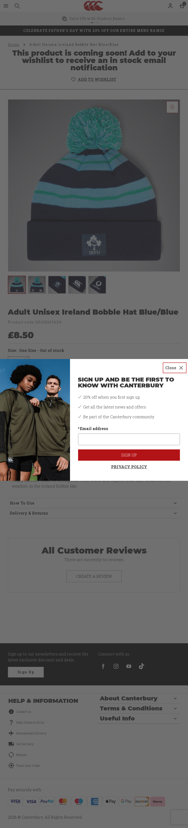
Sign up (129, 454)
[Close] (175, 367)
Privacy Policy (129, 466)
